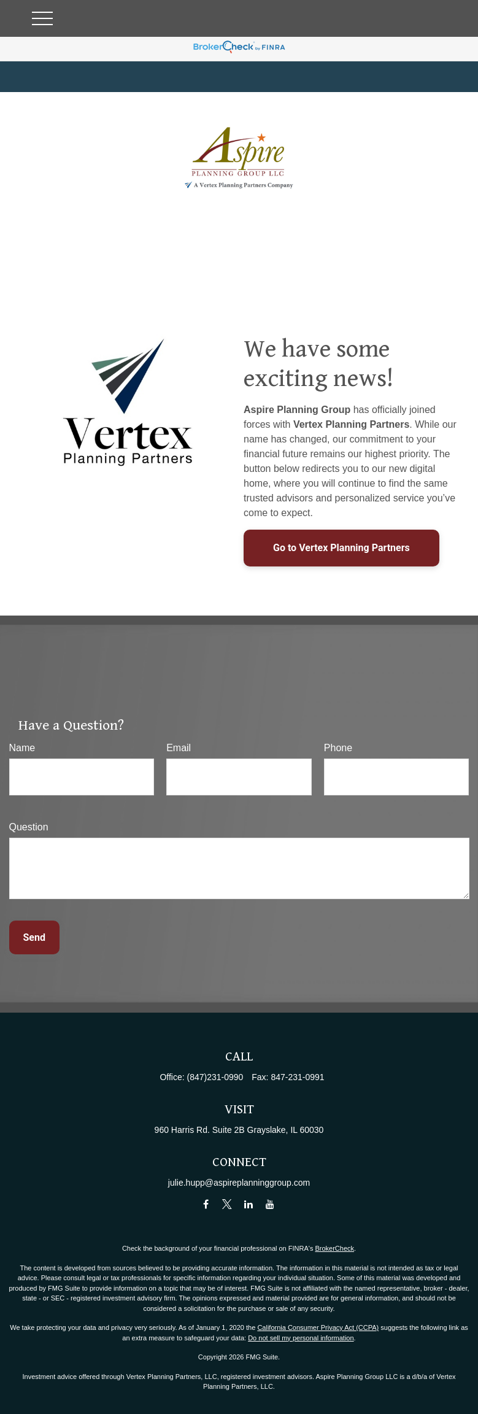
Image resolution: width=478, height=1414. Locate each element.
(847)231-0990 (215, 1077)
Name (22, 748)
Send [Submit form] (34, 937)
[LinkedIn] (248, 1204)
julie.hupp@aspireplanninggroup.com (239, 1183)
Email (178, 748)
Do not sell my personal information (300, 1338)
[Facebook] (206, 1204)
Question (28, 827)
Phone (338, 748)
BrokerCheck (334, 1248)
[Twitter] (227, 1204)
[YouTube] (269, 1204)
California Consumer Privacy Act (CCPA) (318, 1327)
